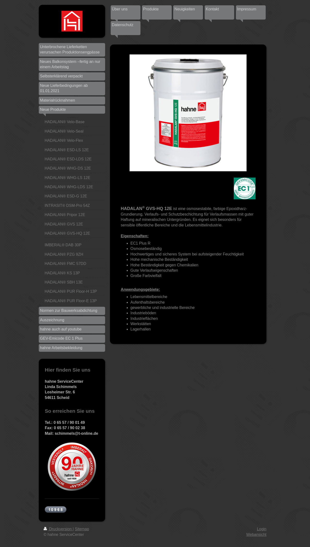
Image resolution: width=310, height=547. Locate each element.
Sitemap (82, 529)
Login (261, 529)
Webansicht (256, 534)
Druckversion (58, 529)
